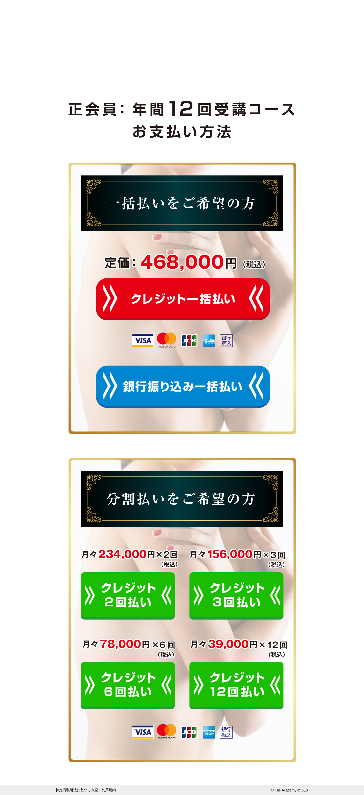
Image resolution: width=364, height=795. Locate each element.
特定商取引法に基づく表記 (77, 790)
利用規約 (109, 790)
